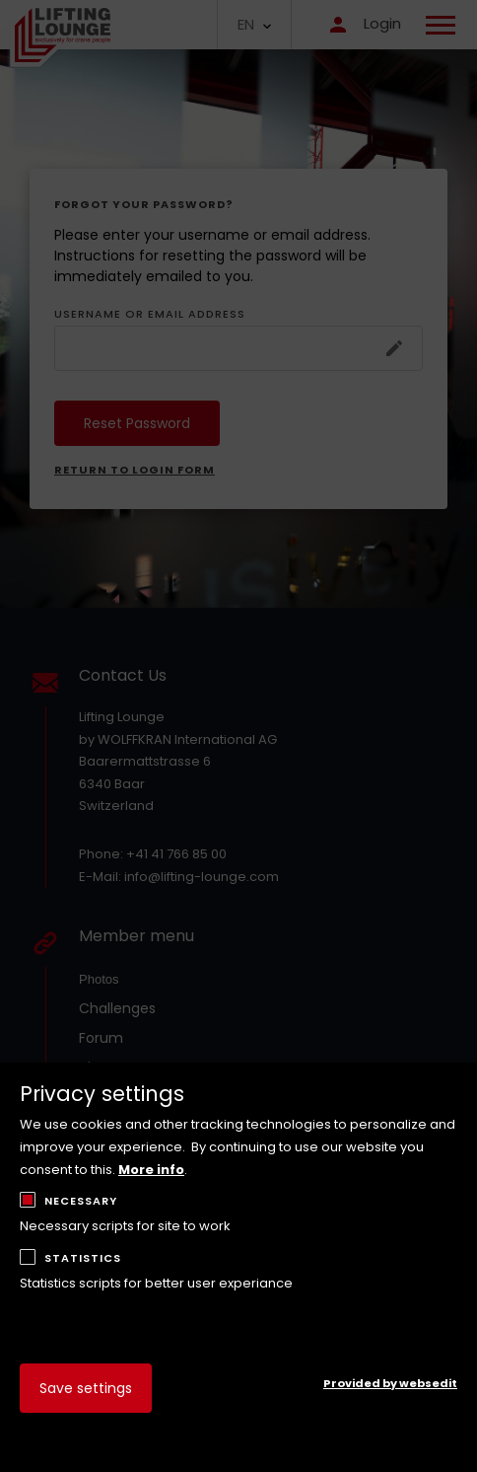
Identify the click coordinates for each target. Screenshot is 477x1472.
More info (151, 1169)
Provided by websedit (390, 1383)
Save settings (85, 1388)
